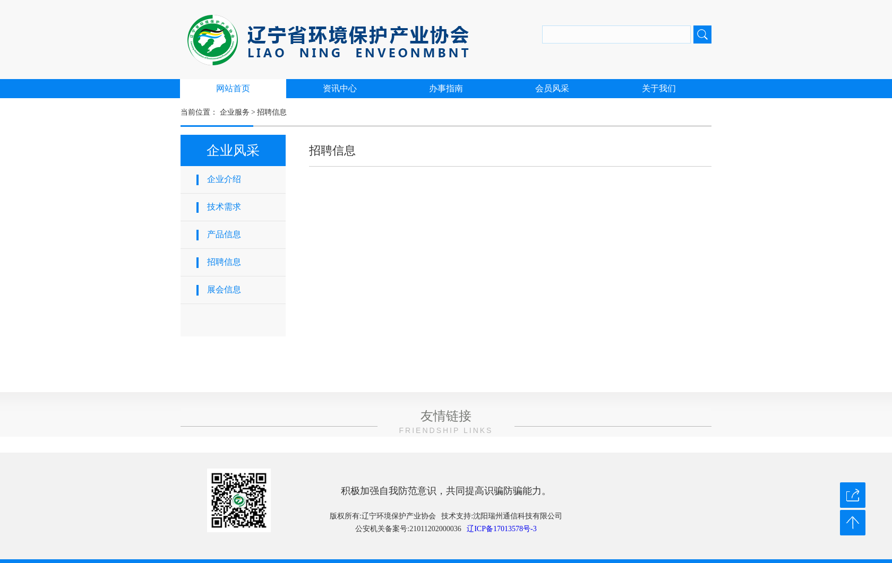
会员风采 (552, 88)
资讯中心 (340, 88)
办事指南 (446, 88)
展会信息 (224, 289)
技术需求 (224, 206)
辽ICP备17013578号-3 (501, 529)
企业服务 (235, 112)
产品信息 (224, 234)
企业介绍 (224, 179)
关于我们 (659, 88)
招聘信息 (272, 112)
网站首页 (233, 88)
